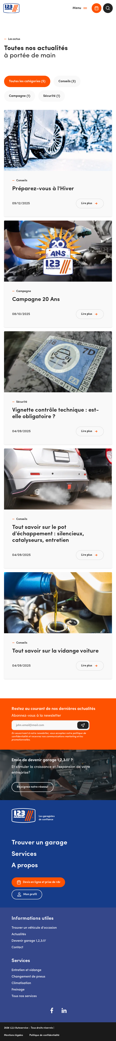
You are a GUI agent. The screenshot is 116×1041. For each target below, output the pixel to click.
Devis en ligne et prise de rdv (38, 882)
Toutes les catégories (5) (27, 81)
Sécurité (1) (51, 96)
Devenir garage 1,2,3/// (29, 941)
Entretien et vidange (26, 970)
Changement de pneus (28, 976)
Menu (80, 8)
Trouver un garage (39, 843)
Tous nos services (24, 996)
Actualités (19, 934)
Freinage (18, 989)
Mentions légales (13, 1035)
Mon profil (27, 894)
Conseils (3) (67, 81)
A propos (25, 865)
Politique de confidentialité (44, 1035)
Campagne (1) (19, 96)
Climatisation (21, 983)
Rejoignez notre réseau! (32, 786)
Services (24, 854)
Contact (17, 947)
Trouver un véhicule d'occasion (34, 927)
